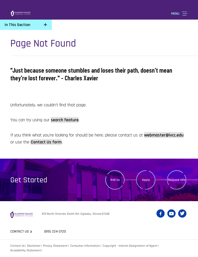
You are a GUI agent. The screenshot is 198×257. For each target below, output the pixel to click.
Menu (175, 13)
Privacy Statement (55, 246)
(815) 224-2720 (55, 231)
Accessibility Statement (25, 250)
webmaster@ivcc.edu (164, 135)
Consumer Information (85, 246)
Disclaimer (33, 246)
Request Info (177, 180)
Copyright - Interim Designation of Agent (130, 246)
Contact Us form (46, 142)
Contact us (19, 231)
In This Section (17, 25)
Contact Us (17, 246)
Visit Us (115, 180)
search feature (65, 120)
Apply (146, 180)
